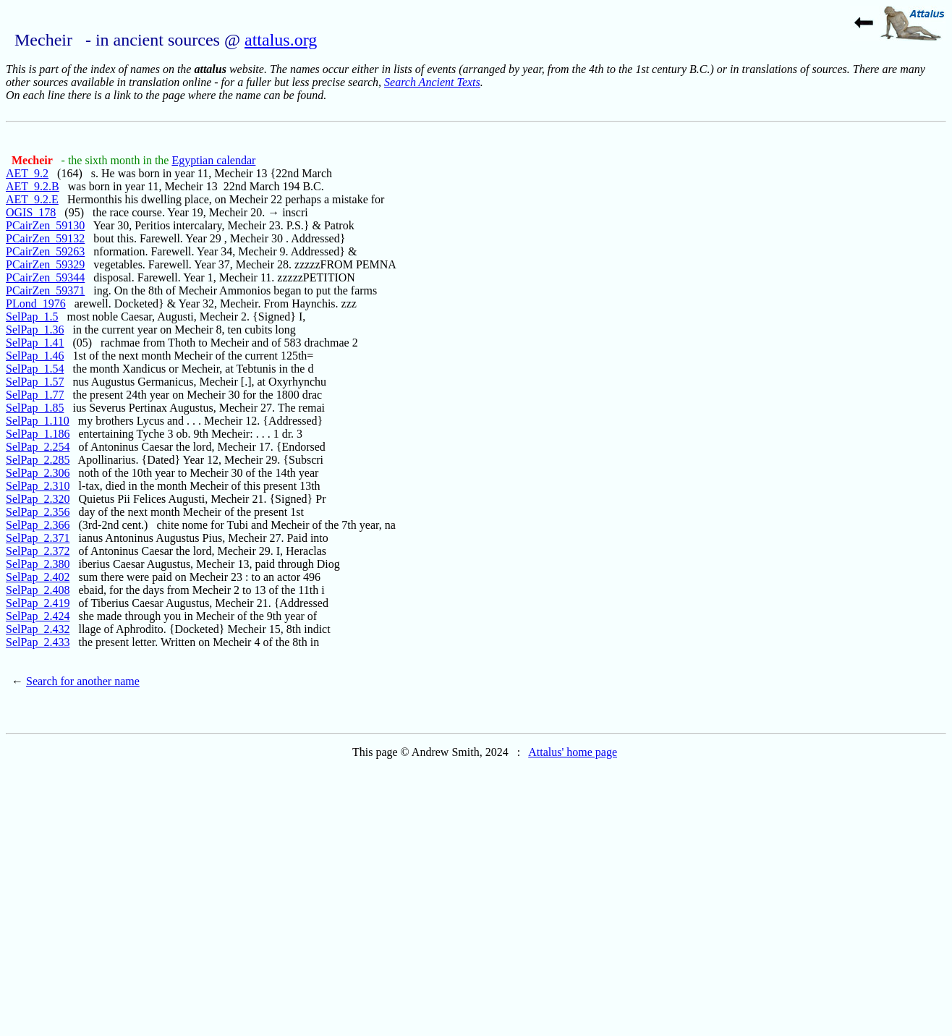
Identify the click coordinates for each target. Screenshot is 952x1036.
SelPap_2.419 (37, 603)
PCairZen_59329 (45, 264)
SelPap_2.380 (37, 564)
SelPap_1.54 (35, 368)
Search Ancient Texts (432, 82)
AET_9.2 (27, 173)
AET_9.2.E (32, 199)
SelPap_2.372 (37, 551)
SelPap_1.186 (37, 434)
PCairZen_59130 (45, 225)
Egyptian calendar (213, 160)
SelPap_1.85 (35, 408)
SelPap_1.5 (32, 316)
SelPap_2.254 (37, 447)
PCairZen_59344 (45, 277)
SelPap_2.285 (37, 460)
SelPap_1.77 (35, 394)
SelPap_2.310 (37, 486)
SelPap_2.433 (37, 642)
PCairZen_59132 (45, 238)
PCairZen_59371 (45, 290)
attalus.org (281, 39)
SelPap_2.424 (37, 616)
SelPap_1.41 (35, 342)
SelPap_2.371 (37, 538)
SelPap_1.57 (35, 381)
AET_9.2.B (32, 186)
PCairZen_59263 (45, 251)
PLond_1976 (36, 303)
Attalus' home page (572, 752)
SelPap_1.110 (37, 421)
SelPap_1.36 (35, 329)
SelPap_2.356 (37, 512)
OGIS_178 (31, 212)
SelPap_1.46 (35, 355)
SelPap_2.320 (37, 499)
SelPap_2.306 (37, 473)
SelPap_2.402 (37, 577)
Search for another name (83, 681)
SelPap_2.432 (37, 629)
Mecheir (34, 160)
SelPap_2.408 (37, 590)
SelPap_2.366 (37, 525)
